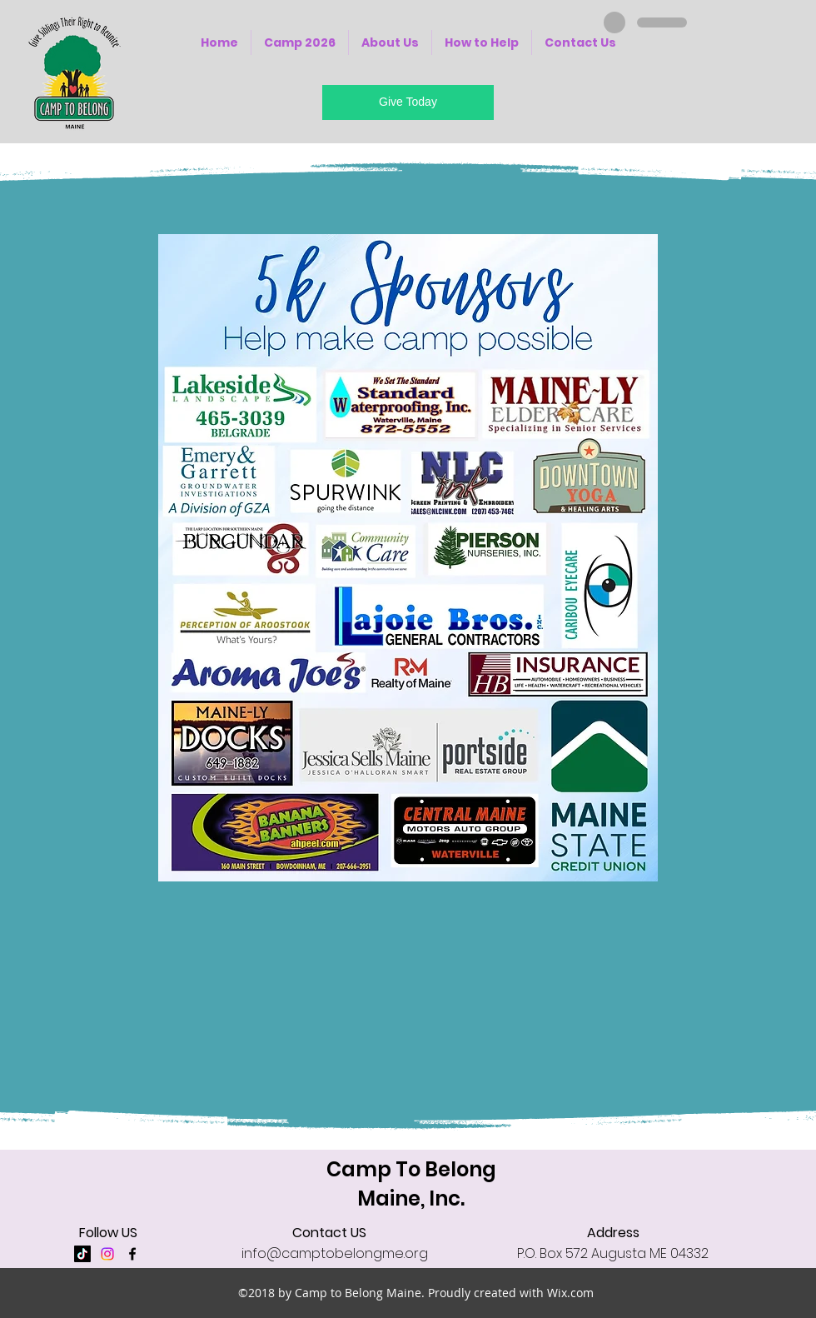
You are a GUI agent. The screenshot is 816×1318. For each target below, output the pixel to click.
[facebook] (132, 1254)
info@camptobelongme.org (334, 1253)
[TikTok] (82, 1254)
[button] (390, 42)
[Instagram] (107, 1254)
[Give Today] (408, 102)
